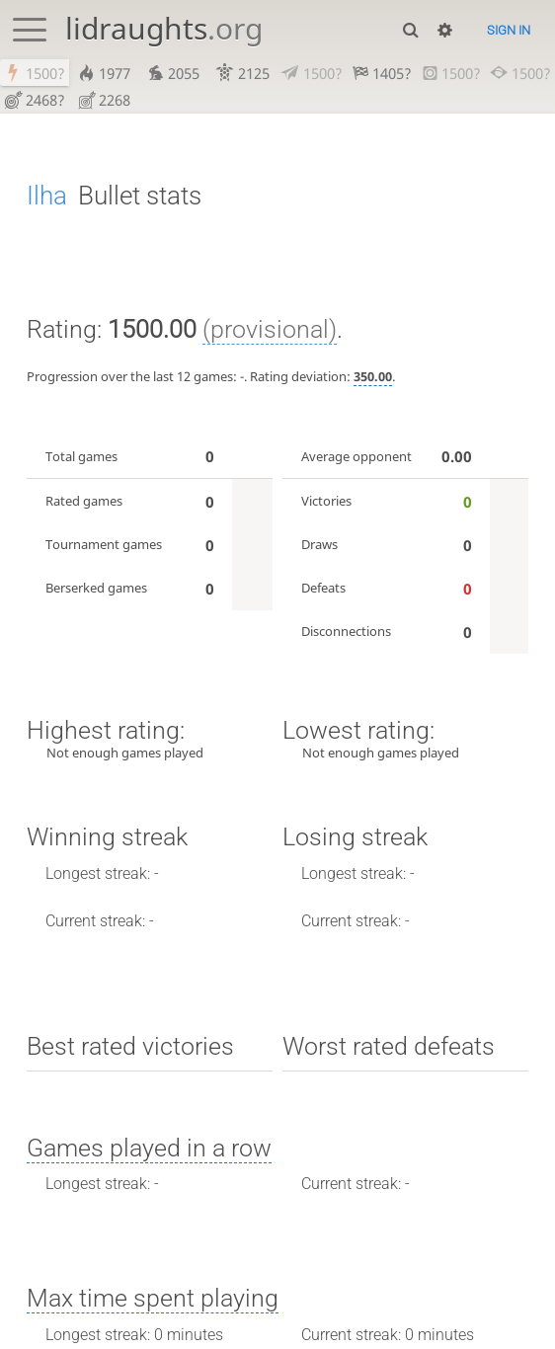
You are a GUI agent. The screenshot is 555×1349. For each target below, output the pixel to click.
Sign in (508, 30)
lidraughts (164, 28)
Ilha (47, 197)
